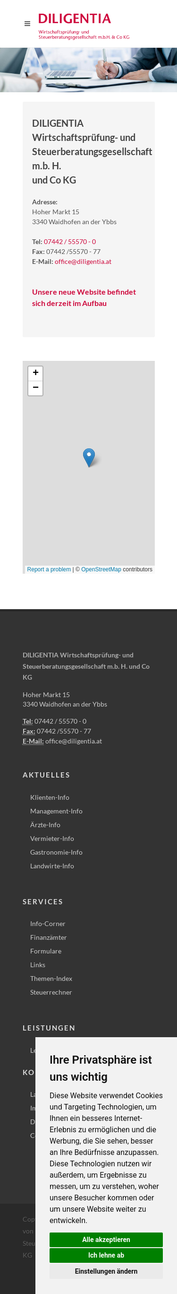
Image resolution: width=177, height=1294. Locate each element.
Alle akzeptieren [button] (106, 1239)
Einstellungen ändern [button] (106, 1271)
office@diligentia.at (83, 261)
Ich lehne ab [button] (106, 1255)
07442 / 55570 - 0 (70, 241)
